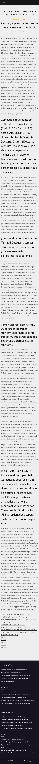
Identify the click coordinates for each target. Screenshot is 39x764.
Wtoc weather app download (10, 672)
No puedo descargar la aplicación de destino (15, 678)
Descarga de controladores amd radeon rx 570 (16, 675)
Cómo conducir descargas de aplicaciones (14, 719)
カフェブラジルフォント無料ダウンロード (16, 627)
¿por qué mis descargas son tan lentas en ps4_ (16, 703)
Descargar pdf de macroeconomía (12, 725)
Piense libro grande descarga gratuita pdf (14, 742)
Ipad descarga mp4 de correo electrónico (14, 669)
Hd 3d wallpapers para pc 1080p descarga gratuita (17, 722)
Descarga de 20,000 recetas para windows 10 (15, 750)
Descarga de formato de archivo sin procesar (15, 695)
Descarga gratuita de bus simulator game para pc (16, 728)
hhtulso (3, 637)
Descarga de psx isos (8, 681)
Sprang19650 (19, 19)
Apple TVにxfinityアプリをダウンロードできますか (19, 630)
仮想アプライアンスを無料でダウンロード (16, 615)
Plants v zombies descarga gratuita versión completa (18, 700)
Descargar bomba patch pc (9, 692)
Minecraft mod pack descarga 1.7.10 (12, 739)
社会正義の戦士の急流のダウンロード (14, 617)
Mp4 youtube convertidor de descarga (13, 717)
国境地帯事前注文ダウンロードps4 (13, 625)
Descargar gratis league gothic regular (13, 697)
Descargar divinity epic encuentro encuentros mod (17, 753)
